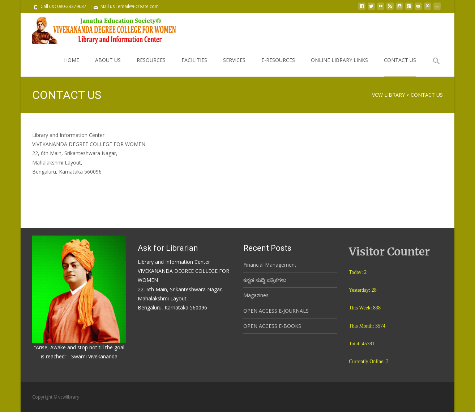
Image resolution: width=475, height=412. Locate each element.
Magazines (256, 295)
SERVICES (234, 66)
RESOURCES (151, 66)
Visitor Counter (389, 251)
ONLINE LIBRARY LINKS (339, 66)
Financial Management (269, 264)
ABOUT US (108, 66)
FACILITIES (194, 66)
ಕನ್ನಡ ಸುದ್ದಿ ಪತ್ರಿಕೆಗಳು (264, 279)
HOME (71, 66)
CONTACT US (400, 66)
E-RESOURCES (278, 66)
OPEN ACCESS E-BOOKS (272, 325)
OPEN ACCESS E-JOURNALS (276, 310)
